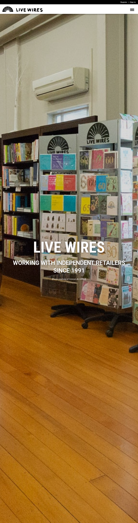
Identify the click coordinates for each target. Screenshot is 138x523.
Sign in (133, 2)
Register (123, 2)
